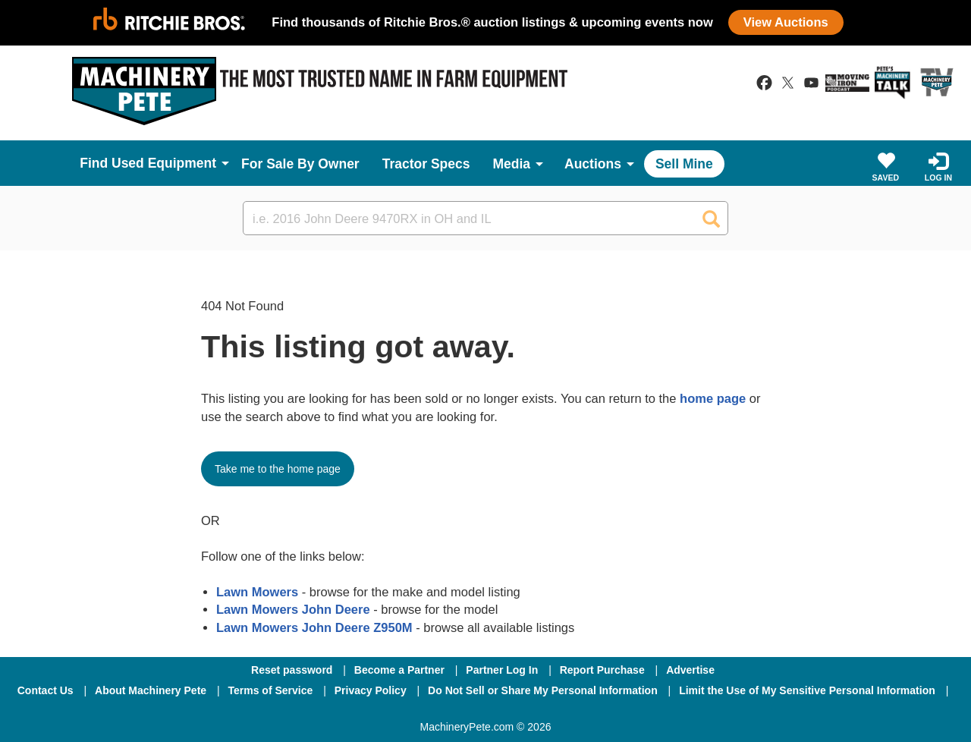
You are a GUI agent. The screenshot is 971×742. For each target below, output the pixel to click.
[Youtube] (564, 711)
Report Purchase (602, 670)
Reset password (291, 670)
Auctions (592, 163)
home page (713, 398)
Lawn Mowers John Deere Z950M (314, 627)
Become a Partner (399, 670)
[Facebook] (405, 711)
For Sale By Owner (300, 163)
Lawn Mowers (257, 592)
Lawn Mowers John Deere (293, 609)
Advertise (690, 670)
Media (511, 163)
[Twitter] (487, 711)
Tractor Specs (426, 163)
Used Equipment (164, 163)
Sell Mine (684, 163)
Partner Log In (502, 670)
